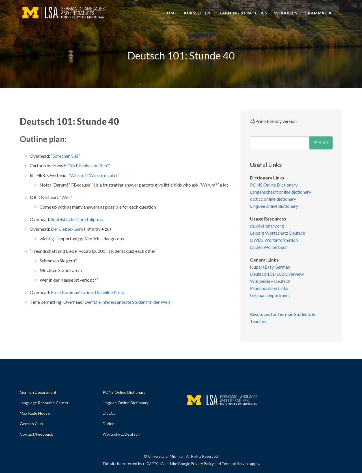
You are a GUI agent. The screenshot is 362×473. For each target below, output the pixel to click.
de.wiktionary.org (267, 225)
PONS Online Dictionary (274, 184)
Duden (109, 423)
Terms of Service (235, 463)
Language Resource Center (44, 402)
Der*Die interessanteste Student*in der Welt (127, 302)
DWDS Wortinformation (274, 240)
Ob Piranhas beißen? (88, 165)
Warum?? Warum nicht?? (94, 175)
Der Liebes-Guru (67, 229)
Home (170, 12)
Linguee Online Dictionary (125, 402)
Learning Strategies (242, 12)
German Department (270, 295)
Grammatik (318, 12)
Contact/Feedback (36, 434)
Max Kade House (35, 413)
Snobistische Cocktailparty (77, 219)
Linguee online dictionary (274, 206)
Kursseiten (197, 12)
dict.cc (109, 413)
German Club (31, 423)
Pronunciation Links (269, 288)
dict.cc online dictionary (273, 199)
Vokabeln (286, 12)
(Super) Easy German (270, 266)
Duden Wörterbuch (269, 247)
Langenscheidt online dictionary (280, 191)
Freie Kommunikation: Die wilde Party (87, 292)
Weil (65, 197)
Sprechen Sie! (65, 156)
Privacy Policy (202, 463)
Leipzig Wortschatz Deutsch (277, 233)
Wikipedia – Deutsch (270, 281)
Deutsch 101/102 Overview (277, 274)
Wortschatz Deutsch (121, 434)
